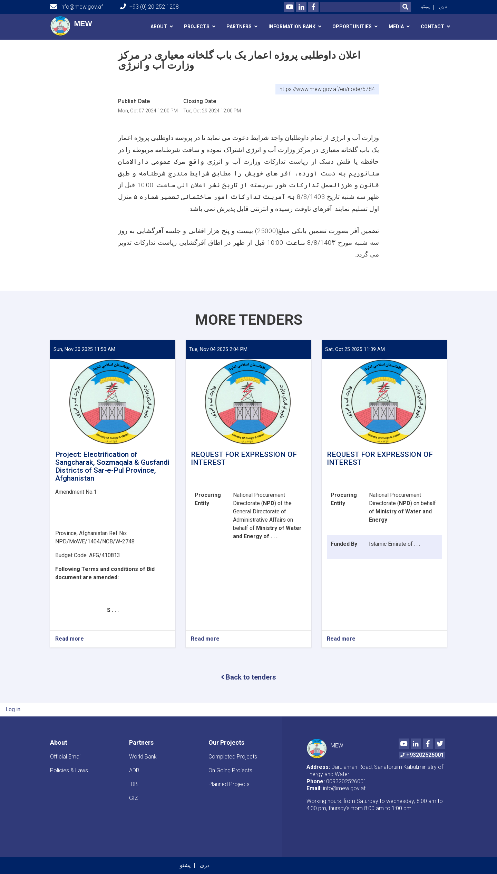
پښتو (425, 6)
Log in (13, 709)
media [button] (396, 26)
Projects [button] (196, 26)
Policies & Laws (69, 770)
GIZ (133, 798)
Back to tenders (248, 677)
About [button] (158, 26)
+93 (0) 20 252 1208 (149, 6)
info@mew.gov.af (76, 6)
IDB (133, 784)
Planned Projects (229, 784)
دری (443, 6)
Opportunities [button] (352, 26)
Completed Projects (232, 756)
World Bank (143, 756)
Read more (69, 639)
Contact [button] (432, 26)
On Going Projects (230, 770)
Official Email (65, 756)
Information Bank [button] (292, 26)
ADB (134, 770)
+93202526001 (422, 755)
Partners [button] (239, 26)
